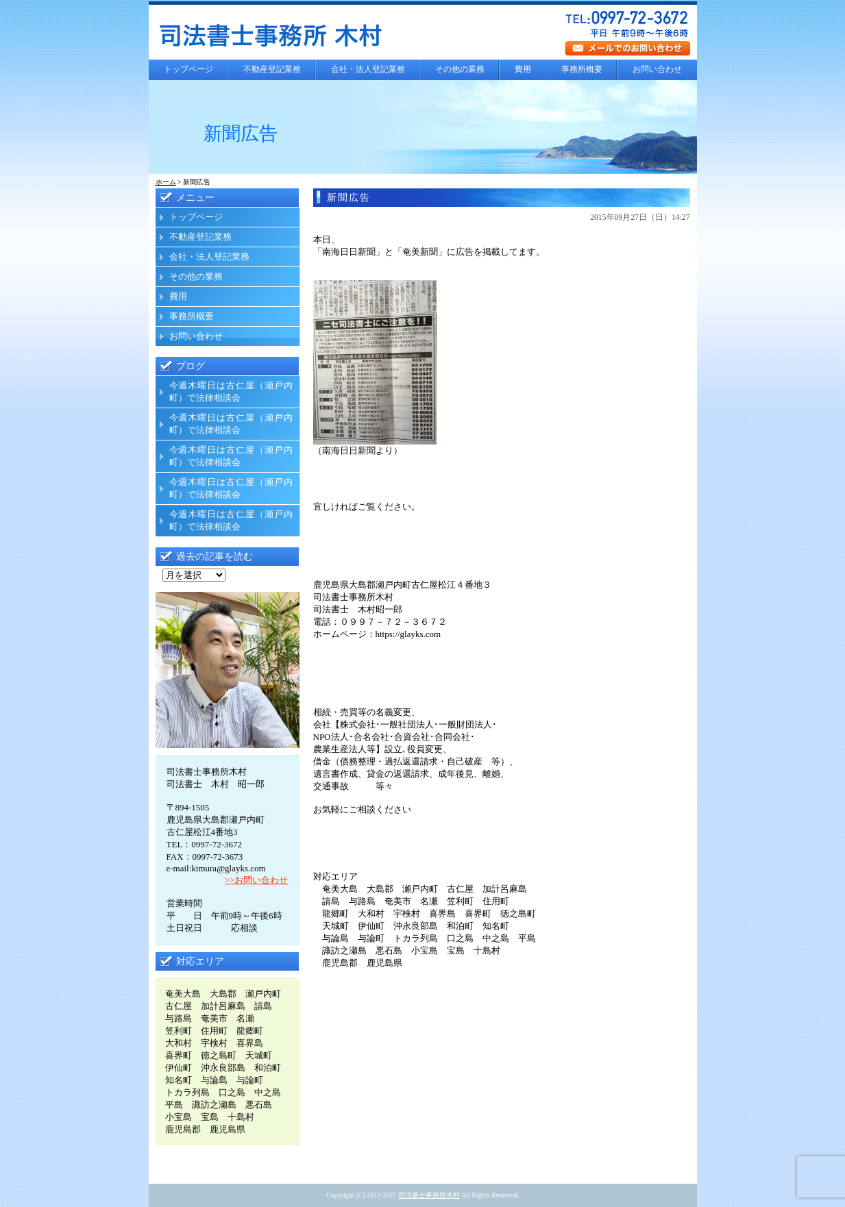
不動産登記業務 (272, 69)
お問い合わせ (657, 69)
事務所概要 (581, 69)
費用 (523, 69)
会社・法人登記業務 (368, 69)
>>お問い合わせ (257, 880)
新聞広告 (349, 197)
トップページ (188, 69)
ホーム (166, 182)
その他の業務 (460, 69)
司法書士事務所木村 (429, 1195)
